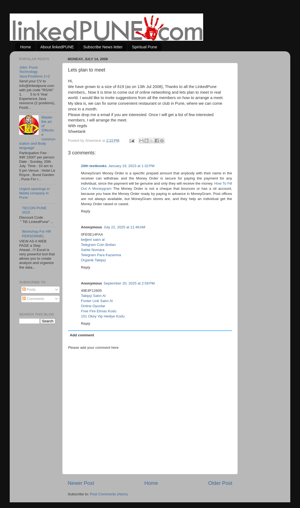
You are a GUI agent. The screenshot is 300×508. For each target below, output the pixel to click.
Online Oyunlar (93, 306)
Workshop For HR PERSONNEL (36, 233)
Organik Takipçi (93, 260)
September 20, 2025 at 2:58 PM (129, 283)
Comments (33, 299)
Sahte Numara (92, 250)
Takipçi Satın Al (93, 296)
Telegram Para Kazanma (101, 255)
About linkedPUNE (57, 47)
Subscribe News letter (103, 47)
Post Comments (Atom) (109, 494)
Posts (29, 289)
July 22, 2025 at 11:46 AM (124, 227)
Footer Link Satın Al (97, 301)
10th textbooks (94, 166)
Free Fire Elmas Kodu (98, 311)
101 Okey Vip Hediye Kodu (103, 316)
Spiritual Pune (144, 47)
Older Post (220, 483)
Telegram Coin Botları (98, 245)
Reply (85, 211)
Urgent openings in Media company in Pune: (34, 193)
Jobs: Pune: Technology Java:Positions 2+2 (34, 71)
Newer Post (81, 483)
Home (25, 47)
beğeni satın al (93, 240)
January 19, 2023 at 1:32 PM (131, 166)
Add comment (82, 335)
